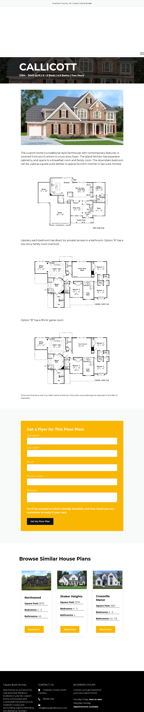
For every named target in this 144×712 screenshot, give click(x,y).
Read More (34, 604)
